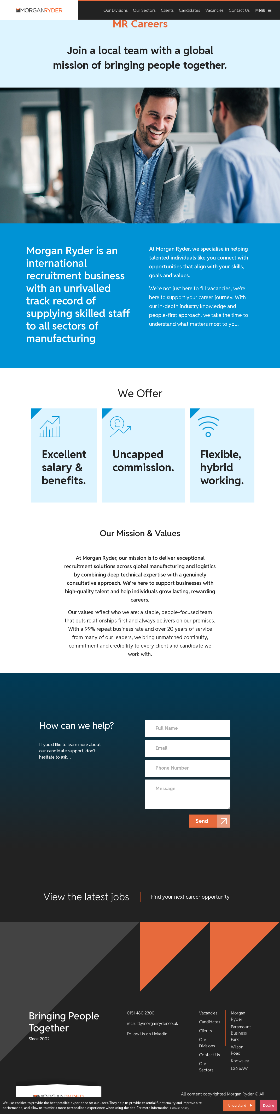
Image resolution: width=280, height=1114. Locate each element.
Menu (263, 10)
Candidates (189, 10)
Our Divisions (115, 10)
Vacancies (214, 10)
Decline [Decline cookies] (268, 1105)
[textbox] (187, 728)
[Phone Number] (187, 768)
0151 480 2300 (140, 1013)
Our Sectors (144, 10)
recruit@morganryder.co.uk (152, 1023)
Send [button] (203, 821)
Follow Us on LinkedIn (147, 1034)
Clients (167, 10)
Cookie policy (179, 1108)
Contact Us (239, 10)
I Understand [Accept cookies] (236, 1105)
